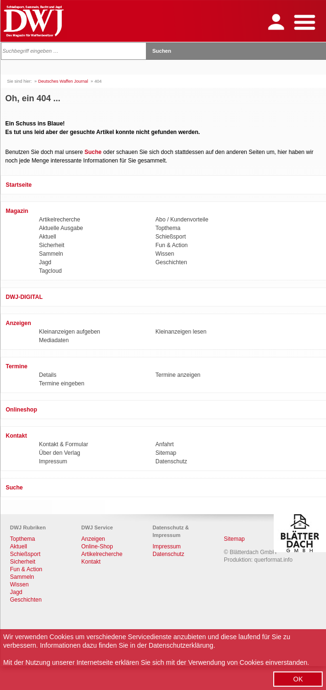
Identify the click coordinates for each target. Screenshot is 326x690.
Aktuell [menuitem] (47, 236)
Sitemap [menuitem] (165, 453)
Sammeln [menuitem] (51, 253)
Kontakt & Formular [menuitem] (63, 444)
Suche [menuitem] (14, 487)
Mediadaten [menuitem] (54, 340)
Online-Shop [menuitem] (97, 546)
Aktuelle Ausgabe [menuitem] (61, 228)
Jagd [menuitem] (45, 262)
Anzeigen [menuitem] (18, 323)
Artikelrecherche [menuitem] (59, 219)
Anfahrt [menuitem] (164, 444)
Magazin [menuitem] (17, 211)
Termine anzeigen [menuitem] (178, 375)
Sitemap (234, 539)
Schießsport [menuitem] (170, 236)
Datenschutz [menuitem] (171, 461)
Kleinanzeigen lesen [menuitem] (180, 331)
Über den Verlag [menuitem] (59, 453)
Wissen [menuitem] (164, 253)
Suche (93, 152)
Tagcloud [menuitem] (50, 271)
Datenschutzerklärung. (182, 645)
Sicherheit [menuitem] (51, 245)
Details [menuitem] (48, 375)
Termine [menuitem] (17, 366)
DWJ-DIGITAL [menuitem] (24, 297)
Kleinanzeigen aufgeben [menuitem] (69, 331)
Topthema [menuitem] (168, 228)
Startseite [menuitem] (19, 185)
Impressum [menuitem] (53, 461)
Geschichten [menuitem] (171, 262)
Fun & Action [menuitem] (171, 245)
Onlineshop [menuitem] (21, 409)
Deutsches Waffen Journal (63, 81)
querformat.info (273, 559)
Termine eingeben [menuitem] (61, 383)
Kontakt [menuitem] (16, 435)
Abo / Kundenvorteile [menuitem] (181, 219)
